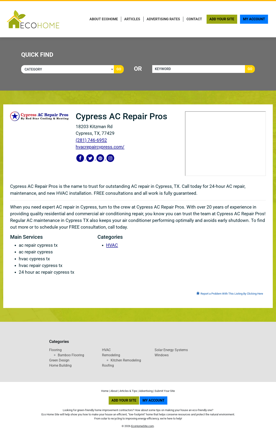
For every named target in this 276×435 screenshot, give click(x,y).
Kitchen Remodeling (126, 360)
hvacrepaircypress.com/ (100, 146)
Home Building (60, 365)
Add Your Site (221, 19)
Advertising (146, 391)
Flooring (55, 350)
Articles (132, 19)
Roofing (108, 365)
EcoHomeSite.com (142, 426)
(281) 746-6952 (91, 140)
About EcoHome (103, 19)
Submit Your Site (165, 391)
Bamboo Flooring (71, 355)
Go (118, 69)
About (114, 391)
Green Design (59, 360)
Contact (194, 19)
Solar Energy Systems (171, 350)
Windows (162, 355)
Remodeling (111, 355)
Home (104, 391)
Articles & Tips (128, 391)
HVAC (112, 245)
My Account (254, 19)
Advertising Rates (163, 19)
